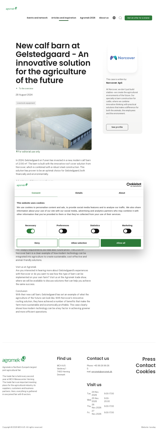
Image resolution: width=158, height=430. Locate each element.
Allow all (120, 243)
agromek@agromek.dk (101, 371)
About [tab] (122, 193)
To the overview (26, 88)
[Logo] (17, 8)
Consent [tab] (36, 193)
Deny (37, 243)
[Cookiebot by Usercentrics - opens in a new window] (128, 185)
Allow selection (79, 243)
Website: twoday (148, 427)
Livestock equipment (26, 103)
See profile (117, 127)
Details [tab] (79, 193)
